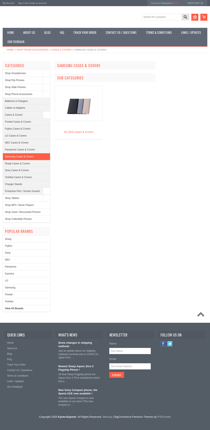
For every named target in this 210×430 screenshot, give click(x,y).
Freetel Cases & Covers (18, 121)
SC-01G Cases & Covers (79, 131)
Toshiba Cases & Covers (18, 177)
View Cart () (195, 3)
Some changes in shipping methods (75, 344)
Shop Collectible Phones (18, 219)
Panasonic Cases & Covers (20, 149)
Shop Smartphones (15, 73)
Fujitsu (8, 245)
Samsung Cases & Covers (19, 156)
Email (112, 358)
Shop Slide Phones (15, 87)
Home (10, 50)
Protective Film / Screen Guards (22, 191)
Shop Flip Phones (14, 80)
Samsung (10, 287)
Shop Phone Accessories (32, 50)
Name (112, 343)
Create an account (37, 3)
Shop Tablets (12, 198)
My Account (8, 3)
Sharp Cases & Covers (17, 163)
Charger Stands (13, 184)
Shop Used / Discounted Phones (22, 212)
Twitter (169, 343)
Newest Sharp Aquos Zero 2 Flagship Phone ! (76, 368)
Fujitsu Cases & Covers (18, 128)
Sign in (21, 3)
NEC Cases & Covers (17, 142)
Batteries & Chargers (16, 101)
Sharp (8, 239)
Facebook (163, 343)
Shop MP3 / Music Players (19, 205)
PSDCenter (164, 416)
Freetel (9, 294)
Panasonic (10, 266)
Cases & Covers (61, 50)
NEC (7, 259)
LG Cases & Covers (16, 135)
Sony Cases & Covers (17, 170)
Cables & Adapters (15, 107)
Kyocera (9, 273)
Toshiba (9, 301)
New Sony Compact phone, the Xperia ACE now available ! (77, 391)
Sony (7, 252)
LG (6, 280)
